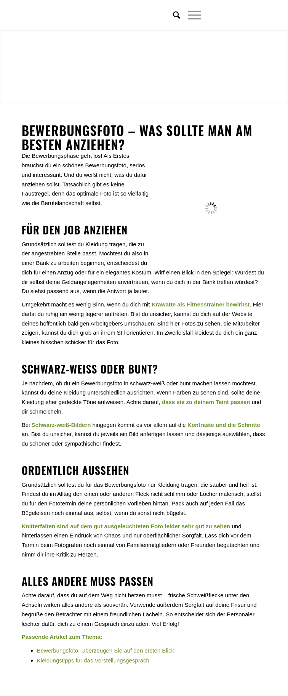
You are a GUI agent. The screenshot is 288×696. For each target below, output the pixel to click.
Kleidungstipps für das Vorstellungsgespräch (93, 660)
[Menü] (190, 15)
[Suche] (172, 15)
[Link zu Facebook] (237, 15)
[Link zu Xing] (249, 15)
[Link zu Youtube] (260, 15)
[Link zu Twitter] (226, 15)
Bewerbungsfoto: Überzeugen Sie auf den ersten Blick (105, 650)
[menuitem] (172, 15)
